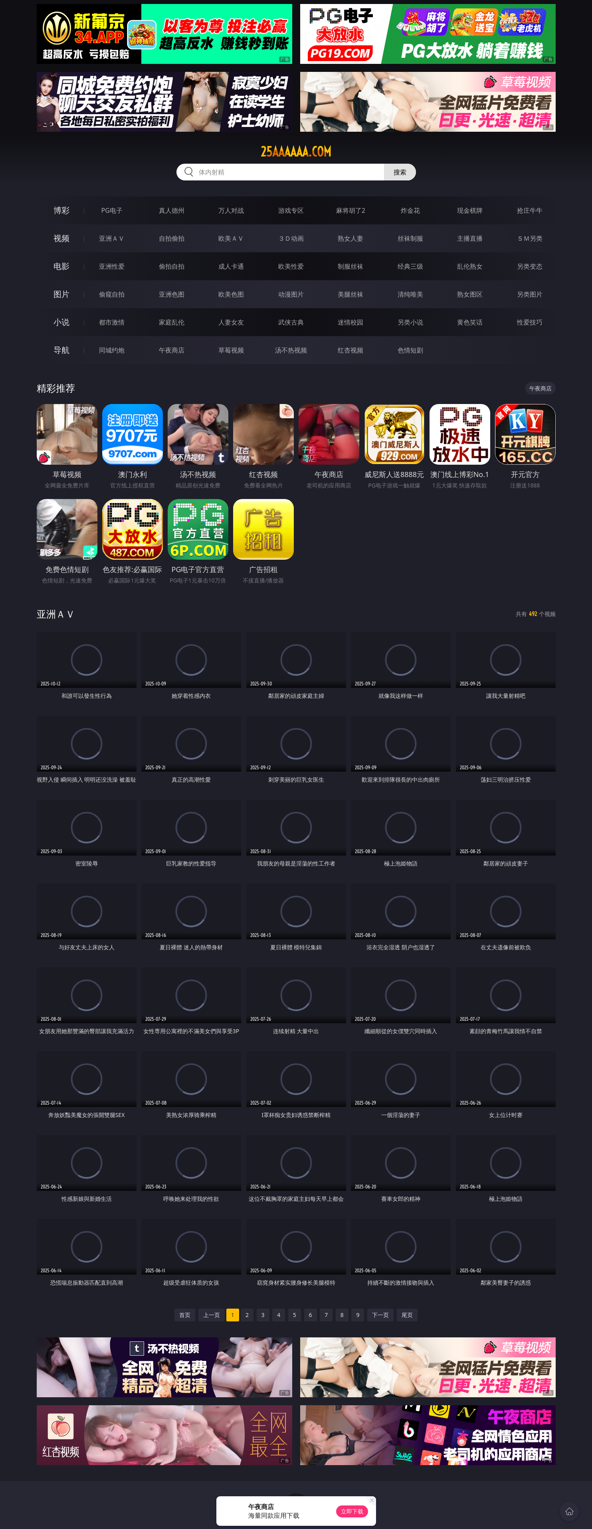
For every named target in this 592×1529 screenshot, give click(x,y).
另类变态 (530, 266)
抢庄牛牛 (530, 210)
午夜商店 (171, 350)
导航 (61, 350)
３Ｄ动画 (291, 238)
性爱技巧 (530, 322)
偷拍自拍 (171, 266)
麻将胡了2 (350, 210)
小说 (61, 322)
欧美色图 (231, 294)
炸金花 (410, 210)
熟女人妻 (350, 238)
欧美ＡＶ (231, 238)
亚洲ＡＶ (112, 238)
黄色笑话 (470, 322)
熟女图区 (470, 294)
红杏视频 (350, 350)
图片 (61, 294)
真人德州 (171, 210)
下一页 (380, 1315)
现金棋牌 (470, 210)
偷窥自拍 (112, 294)
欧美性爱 (291, 266)
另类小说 (410, 322)
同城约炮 (112, 350)
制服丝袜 (350, 266)
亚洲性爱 (112, 266)
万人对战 (231, 210)
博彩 (61, 210)
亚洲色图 (171, 294)
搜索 (400, 172)
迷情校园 (350, 322)
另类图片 (530, 294)
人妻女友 (231, 322)
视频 (61, 238)
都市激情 (112, 322)
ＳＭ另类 (530, 238)
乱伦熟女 (470, 266)
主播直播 (470, 238)
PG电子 (112, 210)
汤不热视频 (291, 350)
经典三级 (410, 266)
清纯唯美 (410, 294)
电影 (61, 266)
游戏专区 (291, 210)
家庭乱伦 (171, 322)
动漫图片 (291, 294)
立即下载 (352, 1511)
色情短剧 (410, 350)
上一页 (211, 1315)
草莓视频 (231, 350)
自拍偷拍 (171, 238)
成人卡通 (231, 266)
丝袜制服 (410, 238)
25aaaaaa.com (296, 152)
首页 (184, 1315)
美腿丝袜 (350, 294)
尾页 (407, 1315)
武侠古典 (291, 322)
